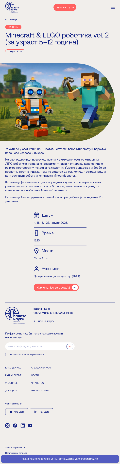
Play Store (41, 412)
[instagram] (7, 425)
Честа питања (40, 390)
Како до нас (13, 367)
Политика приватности (16, 453)
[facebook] (15, 425)
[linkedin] (22, 425)
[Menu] (112, 7)
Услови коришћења (15, 447)
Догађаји (11, 20)
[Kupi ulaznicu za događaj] (56, 287)
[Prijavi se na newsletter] (69, 346)
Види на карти (43, 321)
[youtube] (30, 425)
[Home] (12, 7)
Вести (35, 375)
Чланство (37, 383)
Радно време (13, 375)
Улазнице (11, 383)
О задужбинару (41, 367)
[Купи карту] (64, 7)
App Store (16, 412)
